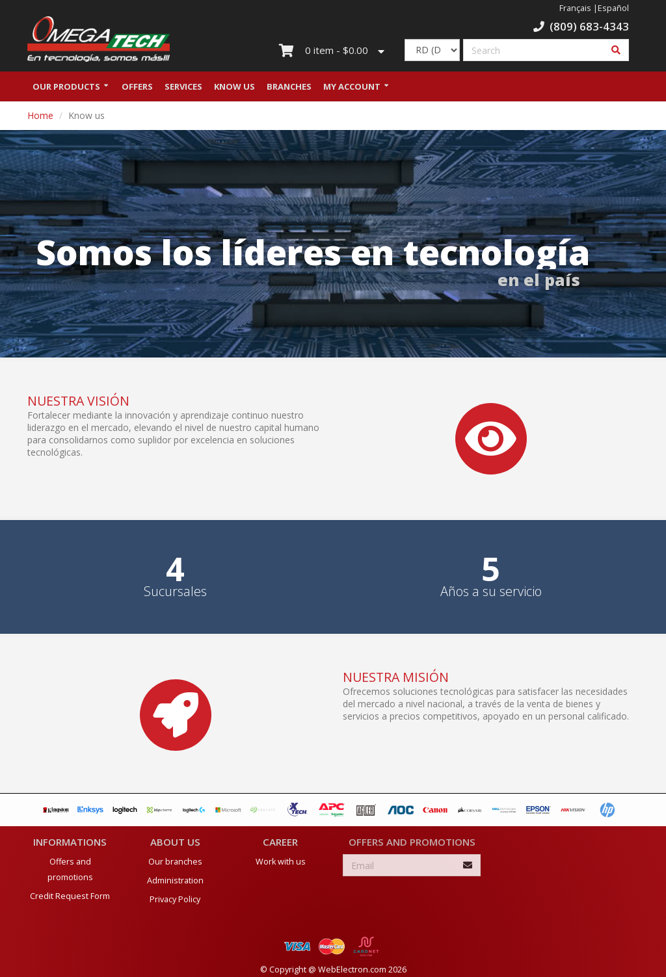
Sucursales (175, 591)
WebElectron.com (352, 969)
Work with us (281, 861)
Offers (137, 86)
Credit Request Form (70, 896)
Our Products (66, 86)
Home (40, 115)
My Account (351, 86)
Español (613, 8)
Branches (289, 86)
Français (575, 8)
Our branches (175, 861)
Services (183, 86)
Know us (234, 86)
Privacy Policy (175, 899)
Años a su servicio (491, 591)
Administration (175, 880)
